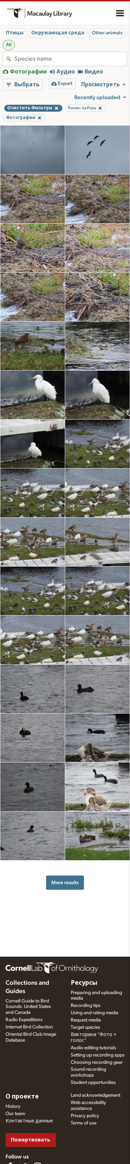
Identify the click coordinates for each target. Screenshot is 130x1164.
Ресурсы (84, 983)
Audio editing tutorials (93, 1047)
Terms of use (83, 1123)
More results (65, 882)
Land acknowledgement (95, 1095)
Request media (86, 1020)
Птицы (15, 33)
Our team (15, 1113)
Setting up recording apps (97, 1055)
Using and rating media (94, 1012)
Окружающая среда (57, 33)
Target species (85, 1027)
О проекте (22, 1097)
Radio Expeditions (24, 1019)
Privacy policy (85, 1115)
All (9, 44)
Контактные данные (29, 1121)
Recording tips (86, 1005)
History (13, 1106)
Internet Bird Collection (29, 1027)
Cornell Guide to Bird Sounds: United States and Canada (28, 1007)
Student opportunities (93, 1082)
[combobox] (70, 59)
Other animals (107, 33)
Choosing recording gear (97, 1062)
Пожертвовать (30, 1140)
